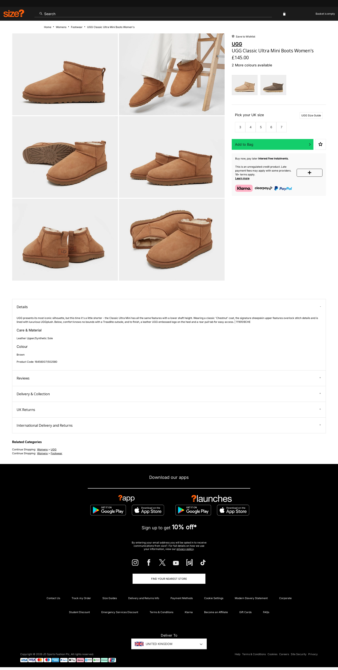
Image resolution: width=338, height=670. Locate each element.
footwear (56, 453)
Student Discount (79, 612)
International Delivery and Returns (169, 425)
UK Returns (169, 409)
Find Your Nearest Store (169, 578)
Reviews (169, 378)
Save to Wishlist (245, 36)
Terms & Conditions (161, 612)
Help (237, 654)
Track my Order (81, 598)
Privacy (313, 654)
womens (42, 449)
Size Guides (109, 598)
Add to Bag (244, 144)
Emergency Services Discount (119, 612)
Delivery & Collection (169, 394)
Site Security (299, 654)
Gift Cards (245, 612)
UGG (53, 449)
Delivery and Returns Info (143, 598)
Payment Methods (182, 598)
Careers (284, 654)
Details (169, 307)
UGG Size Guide (311, 115)
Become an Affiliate (216, 612)
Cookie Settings (213, 598)
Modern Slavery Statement (251, 598)
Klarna (189, 612)
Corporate (285, 598)
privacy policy (185, 549)
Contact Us (53, 598)
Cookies (272, 654)
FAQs (266, 612)
